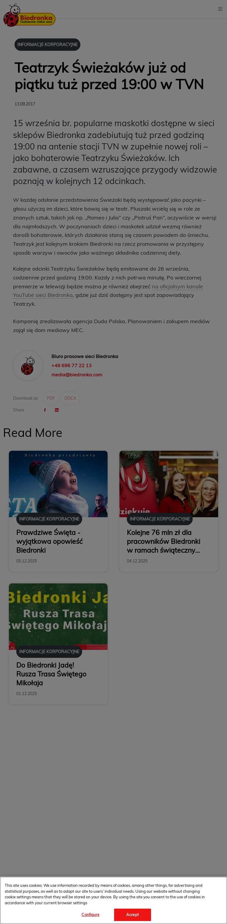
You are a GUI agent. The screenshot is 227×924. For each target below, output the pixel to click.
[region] (113, 900)
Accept (132, 914)
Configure (90, 914)
